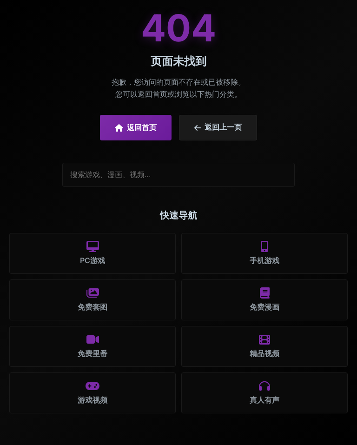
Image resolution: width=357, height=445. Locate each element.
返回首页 (136, 127)
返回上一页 (218, 127)
